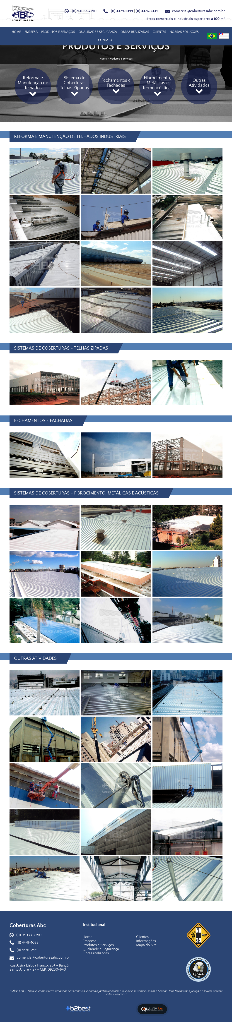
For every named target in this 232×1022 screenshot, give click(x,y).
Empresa (31, 32)
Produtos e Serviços (58, 32)
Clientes (159, 32)
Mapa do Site (146, 945)
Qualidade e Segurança (98, 32)
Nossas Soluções (184, 32)
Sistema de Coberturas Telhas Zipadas (74, 86)
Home (16, 32)
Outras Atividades (199, 86)
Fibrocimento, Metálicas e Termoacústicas (157, 86)
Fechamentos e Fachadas (115, 86)
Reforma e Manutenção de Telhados (33, 86)
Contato (105, 40)
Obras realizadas (135, 32)
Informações (146, 941)
